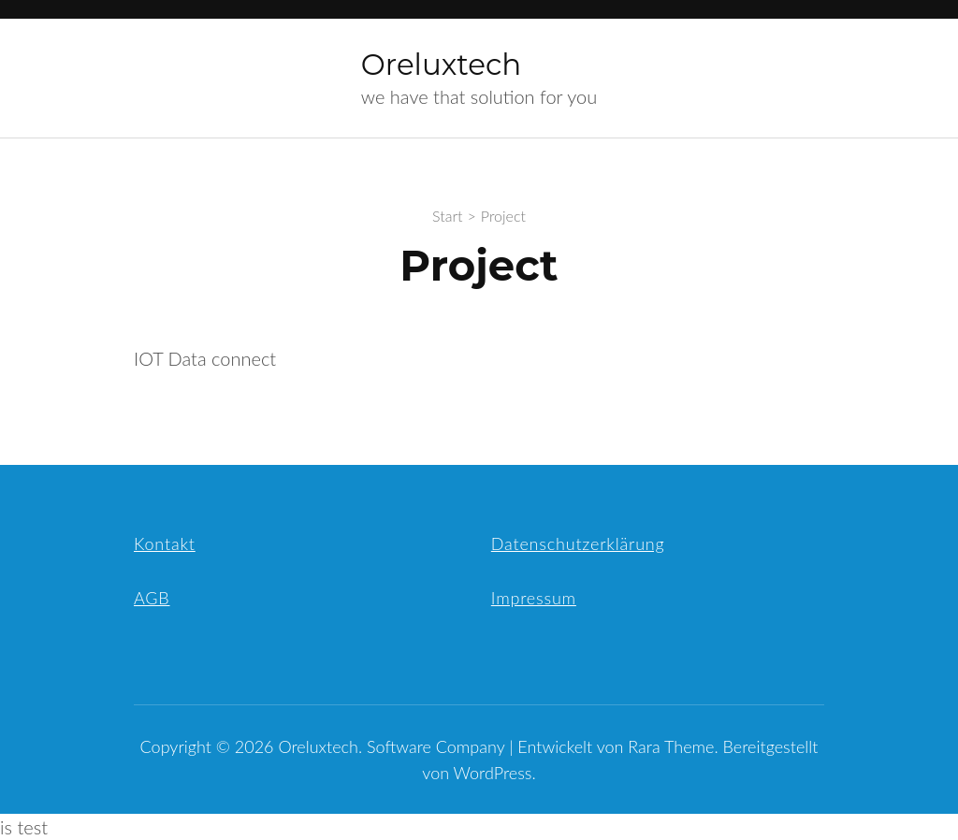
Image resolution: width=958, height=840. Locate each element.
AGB (152, 597)
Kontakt (165, 543)
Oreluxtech (441, 64)
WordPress (493, 772)
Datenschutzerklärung (578, 543)
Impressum (533, 597)
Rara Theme (671, 746)
